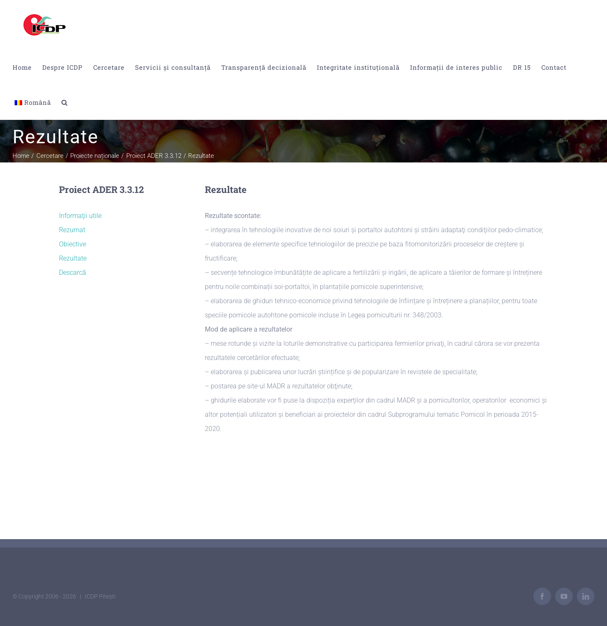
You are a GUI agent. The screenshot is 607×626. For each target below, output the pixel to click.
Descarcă (72, 272)
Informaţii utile (80, 216)
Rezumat (72, 230)
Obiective (72, 244)
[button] (64, 102)
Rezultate (73, 258)
